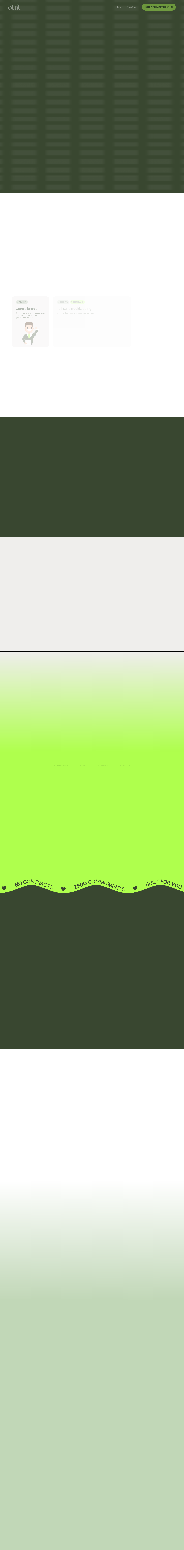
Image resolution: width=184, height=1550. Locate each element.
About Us (131, 7)
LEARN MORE (163, 1065)
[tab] (55, 74)
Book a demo (37, 978)
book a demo (147, 978)
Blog (118, 7)
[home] (14, 7)
